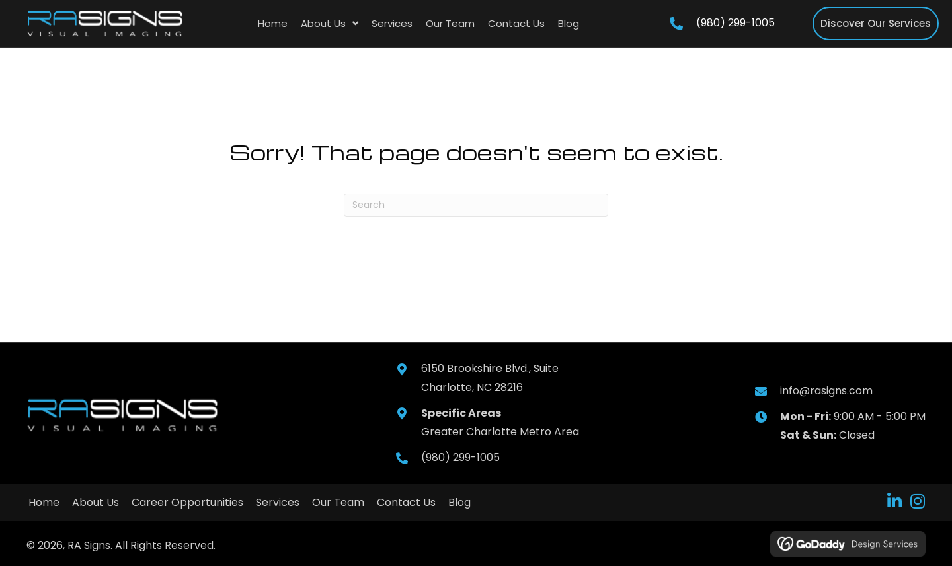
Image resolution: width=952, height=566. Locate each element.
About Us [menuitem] (95, 502)
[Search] (476, 205)
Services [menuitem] (277, 502)
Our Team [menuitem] (338, 502)
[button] (894, 501)
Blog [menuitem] (459, 502)
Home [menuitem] (44, 502)
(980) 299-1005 (735, 22)
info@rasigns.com (826, 390)
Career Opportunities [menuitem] (187, 502)
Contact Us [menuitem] (406, 502)
